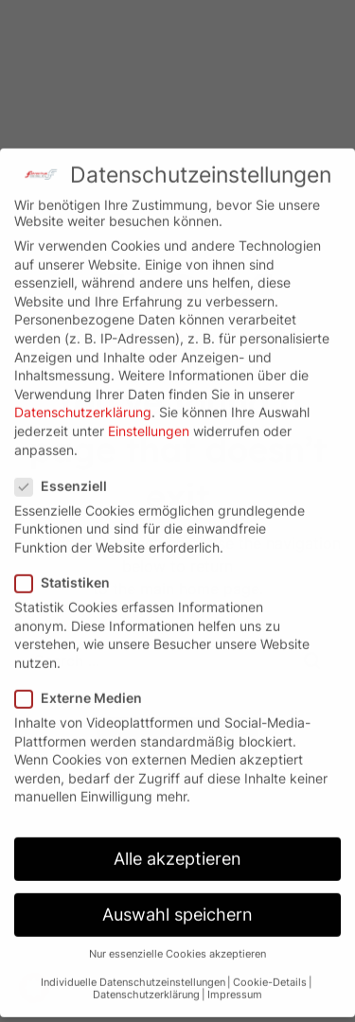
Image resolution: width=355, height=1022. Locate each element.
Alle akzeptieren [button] (177, 843)
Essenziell (66, 469)
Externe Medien (84, 682)
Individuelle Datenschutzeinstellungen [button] (133, 966)
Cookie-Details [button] (270, 966)
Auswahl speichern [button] (177, 898)
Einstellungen (148, 415)
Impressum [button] (234, 979)
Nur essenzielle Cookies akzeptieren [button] (177, 937)
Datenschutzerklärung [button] (146, 979)
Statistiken (68, 566)
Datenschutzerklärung (82, 396)
